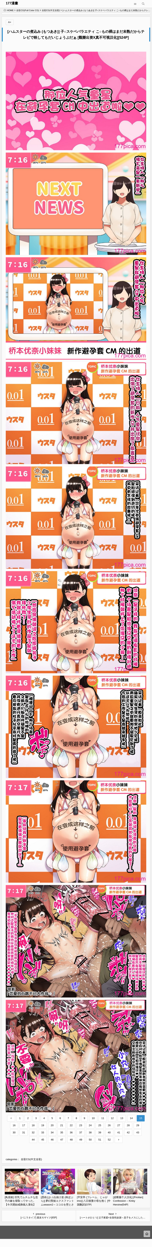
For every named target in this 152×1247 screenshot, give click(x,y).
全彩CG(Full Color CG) (27, 10)
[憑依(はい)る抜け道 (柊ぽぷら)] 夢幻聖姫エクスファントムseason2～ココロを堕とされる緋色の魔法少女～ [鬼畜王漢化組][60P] (57, 1204)
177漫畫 (12, 3)
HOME (9, 10)
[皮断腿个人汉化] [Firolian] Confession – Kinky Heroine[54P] (128, 1201)
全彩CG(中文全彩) (51, 10)
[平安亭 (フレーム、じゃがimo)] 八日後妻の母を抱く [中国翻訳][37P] (94, 1201)
